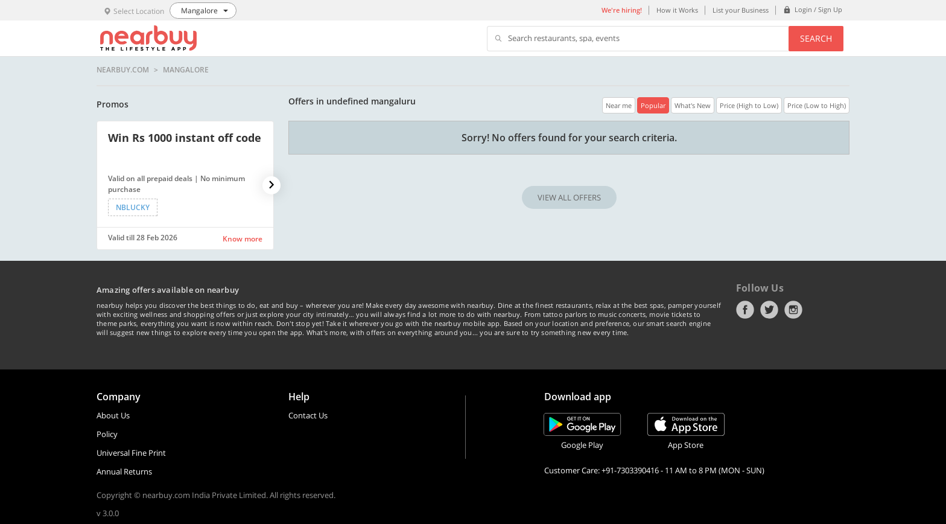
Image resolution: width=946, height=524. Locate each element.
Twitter (769, 310)
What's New (693, 105)
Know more (242, 239)
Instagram (793, 310)
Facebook (745, 310)
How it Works (677, 9)
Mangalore (186, 70)
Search (816, 38)
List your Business (741, 9)
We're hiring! (622, 9)
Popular (653, 105)
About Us (113, 415)
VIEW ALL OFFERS (569, 197)
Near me (619, 105)
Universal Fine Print (131, 452)
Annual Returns (124, 471)
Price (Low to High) (816, 105)
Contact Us (308, 415)
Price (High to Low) (749, 105)
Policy (107, 434)
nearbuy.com (123, 70)
